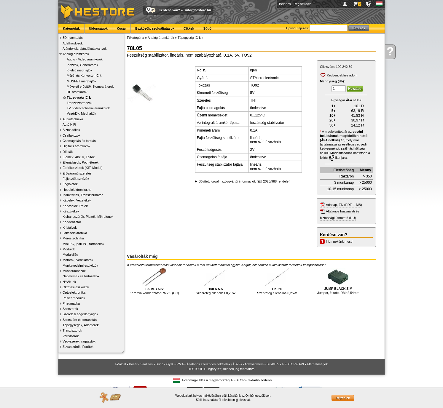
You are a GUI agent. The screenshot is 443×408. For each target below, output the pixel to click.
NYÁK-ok (69, 282)
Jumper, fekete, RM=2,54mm (338, 281)
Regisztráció (303, 4)
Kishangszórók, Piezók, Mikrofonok (88, 216)
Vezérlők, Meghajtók (81, 113)
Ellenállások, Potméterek (80, 162)
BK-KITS (273, 364)
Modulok (69, 249)
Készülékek (71, 211)
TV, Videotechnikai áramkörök (88, 108)
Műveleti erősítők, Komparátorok (90, 86)
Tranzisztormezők (79, 103)
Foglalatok (70, 184)
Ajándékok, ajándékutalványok (85, 48)
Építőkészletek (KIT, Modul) (82, 167)
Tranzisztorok (72, 330)
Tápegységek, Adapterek (81, 325)
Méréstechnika (73, 238)
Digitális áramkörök (76, 146)
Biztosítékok (71, 130)
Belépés (285, 4)
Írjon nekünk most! (339, 241)
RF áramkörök (77, 92)
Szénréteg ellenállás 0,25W (215, 281)
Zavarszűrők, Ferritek (78, 346)
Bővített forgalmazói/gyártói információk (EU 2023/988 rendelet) (245, 181)
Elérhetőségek (317, 364)
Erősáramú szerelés (77, 173)
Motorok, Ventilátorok (78, 260)
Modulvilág (70, 254)
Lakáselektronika (75, 233)
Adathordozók (73, 43)
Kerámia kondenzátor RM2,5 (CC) (154, 281)
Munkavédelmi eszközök (80, 265)
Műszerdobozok (74, 271)
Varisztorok (71, 336)
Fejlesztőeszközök (76, 178)
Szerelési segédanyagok (80, 314)
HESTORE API (293, 364)
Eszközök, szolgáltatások (154, 28)
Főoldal (120, 364)
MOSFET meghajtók (81, 81)
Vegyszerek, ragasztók (79, 341)
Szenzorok (70, 309)
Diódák (68, 151)
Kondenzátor (72, 222)
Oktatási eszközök (76, 287)
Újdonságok (98, 28)
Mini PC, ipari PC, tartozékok (83, 244)
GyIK (169, 364)
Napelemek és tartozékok (81, 276)
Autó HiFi (69, 124)
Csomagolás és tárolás (79, 141)
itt (237, 399)
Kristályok (70, 227)
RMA (180, 364)
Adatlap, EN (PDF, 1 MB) (344, 205)
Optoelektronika (74, 292)
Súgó (207, 28)
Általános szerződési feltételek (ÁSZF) (214, 364)
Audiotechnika (73, 119)
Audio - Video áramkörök (85, 59)
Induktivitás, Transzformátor (83, 195)
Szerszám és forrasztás (80, 319)
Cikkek (189, 28)
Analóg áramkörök (76, 54)
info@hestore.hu (198, 10)
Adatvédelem (254, 364)
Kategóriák (71, 28)
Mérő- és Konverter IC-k (84, 75)
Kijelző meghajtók (79, 70)
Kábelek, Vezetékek (77, 200)
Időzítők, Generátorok (82, 65)
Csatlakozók (71, 135)
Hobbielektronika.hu (77, 189)
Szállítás (147, 364)
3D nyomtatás (73, 37)
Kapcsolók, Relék (75, 206)
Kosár (121, 28)
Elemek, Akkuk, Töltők (79, 157)
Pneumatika (71, 303)
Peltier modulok (74, 298)
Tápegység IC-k (79, 97)
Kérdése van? (169, 10)
